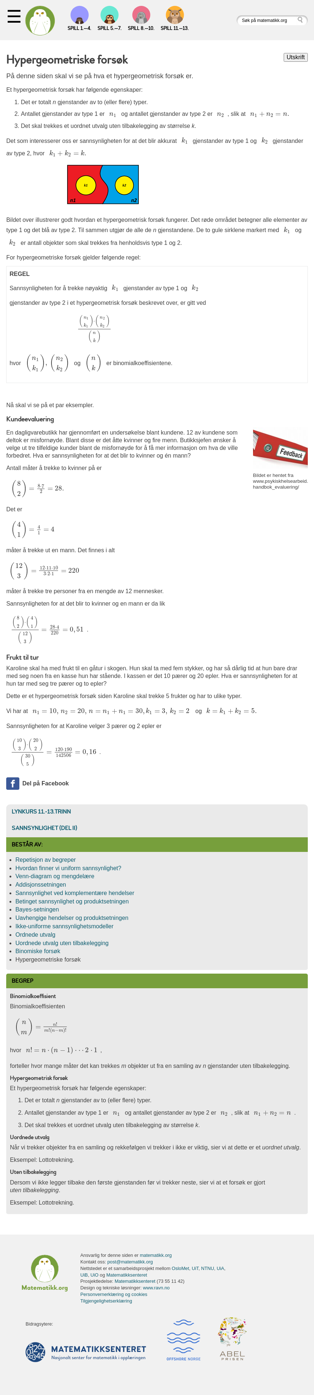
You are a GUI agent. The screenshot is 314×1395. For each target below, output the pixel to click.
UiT (195, 1268)
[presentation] (113, 114)
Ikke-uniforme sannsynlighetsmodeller (64, 926)
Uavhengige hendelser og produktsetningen (72, 918)
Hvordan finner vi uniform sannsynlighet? (68, 868)
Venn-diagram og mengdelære (54, 876)
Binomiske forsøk (37, 951)
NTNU (207, 1268)
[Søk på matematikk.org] (267, 20)
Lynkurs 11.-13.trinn (41, 811)
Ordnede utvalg (35, 935)
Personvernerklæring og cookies (114, 1294)
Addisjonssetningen (40, 885)
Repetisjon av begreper (45, 860)
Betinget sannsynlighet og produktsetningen (72, 901)
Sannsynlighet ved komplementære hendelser (74, 893)
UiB (84, 1275)
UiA (220, 1268)
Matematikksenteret (126, 1275)
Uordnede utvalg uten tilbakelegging (61, 943)
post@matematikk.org (130, 1262)
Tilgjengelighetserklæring (106, 1301)
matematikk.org (156, 1255)
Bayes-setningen (37, 909)
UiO (95, 1275)
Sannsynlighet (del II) (44, 828)
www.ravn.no (156, 1287)
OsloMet (180, 1268)
